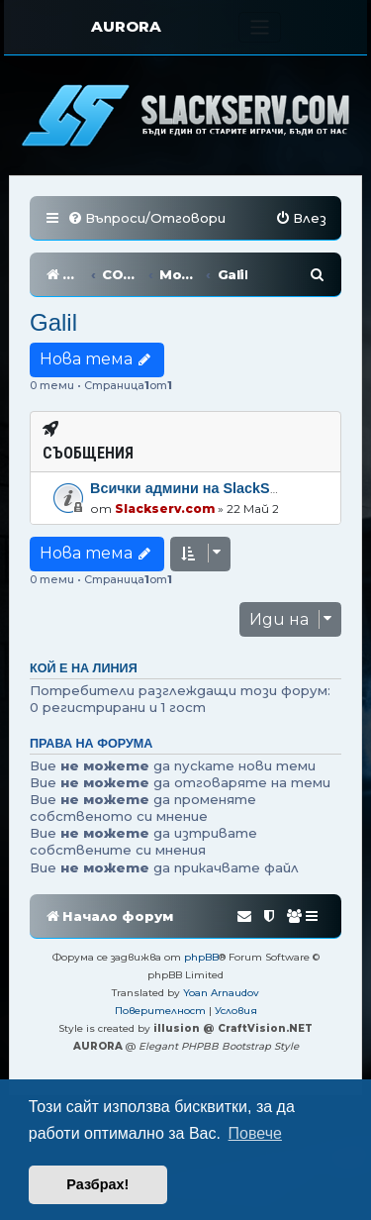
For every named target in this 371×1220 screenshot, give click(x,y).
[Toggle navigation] (259, 27)
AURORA (126, 26)
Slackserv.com (165, 508)
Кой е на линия (84, 668)
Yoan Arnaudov (221, 992)
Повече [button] (255, 1133)
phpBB (201, 957)
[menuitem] (146, 218)
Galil (53, 322)
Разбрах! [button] (97, 1184)
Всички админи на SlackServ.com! (209, 488)
